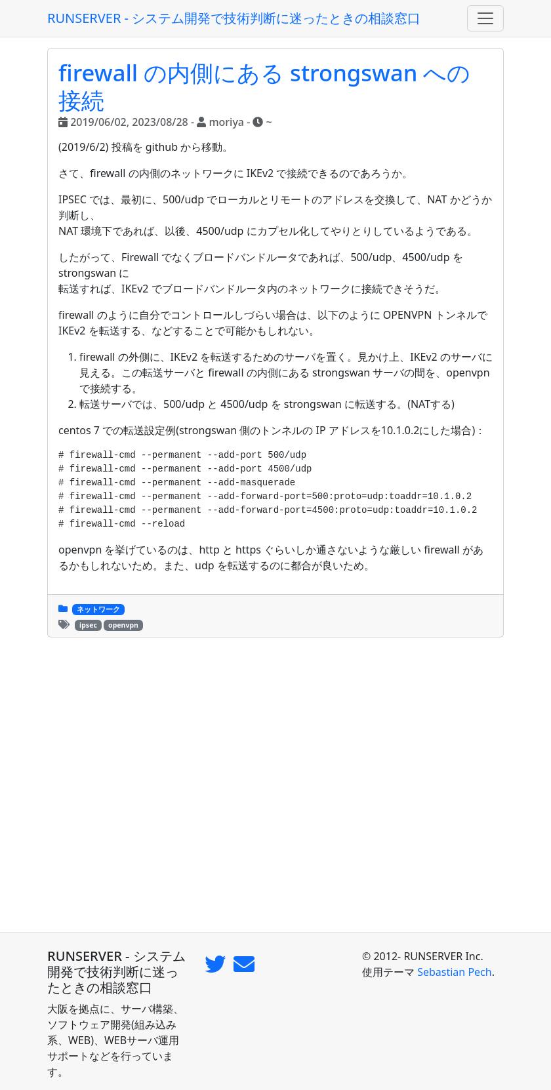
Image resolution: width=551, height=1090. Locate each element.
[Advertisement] (275, 784)
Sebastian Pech (454, 972)
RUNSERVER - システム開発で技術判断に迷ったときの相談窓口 (233, 18)
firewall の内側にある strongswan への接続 (264, 86)
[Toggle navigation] (485, 18)
